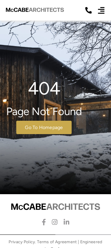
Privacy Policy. (22, 241)
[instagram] (54, 222)
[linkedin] (66, 222)
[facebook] (44, 222)
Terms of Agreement (57, 241)
